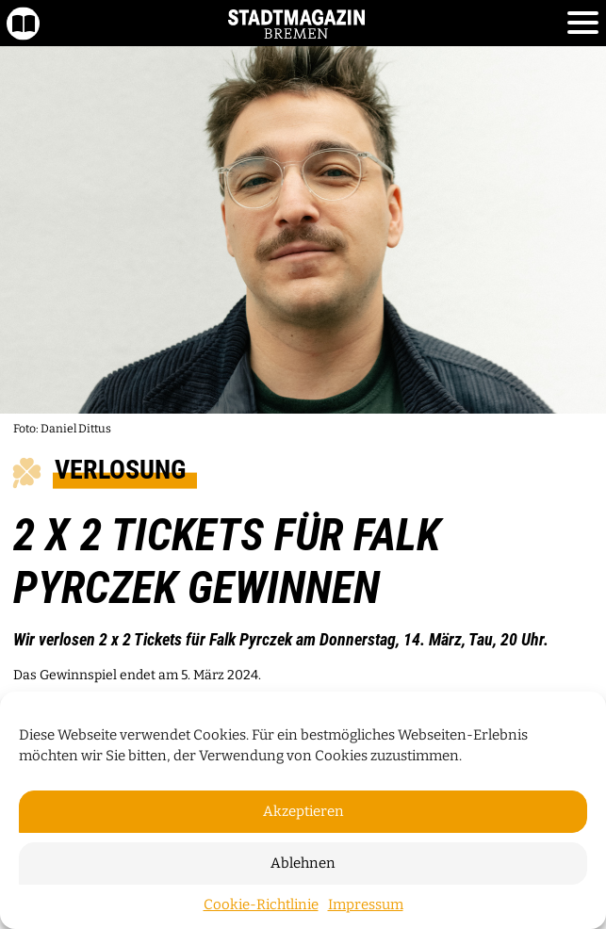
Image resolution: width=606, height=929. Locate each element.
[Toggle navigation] (582, 23)
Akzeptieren (303, 811)
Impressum (365, 904)
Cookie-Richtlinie (261, 904)
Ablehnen (303, 863)
